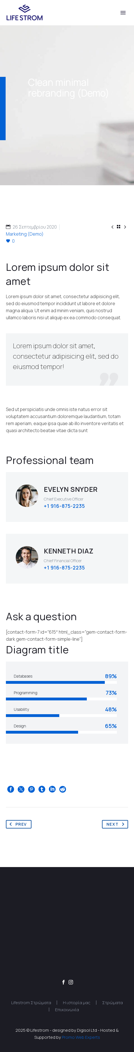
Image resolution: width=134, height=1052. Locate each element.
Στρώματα (112, 1002)
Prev (17, 824)
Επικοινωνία (67, 1010)
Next (116, 824)
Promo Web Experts (81, 1037)
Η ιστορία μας (76, 1002)
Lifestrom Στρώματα (31, 1002)
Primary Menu (123, 12)
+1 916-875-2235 (64, 506)
